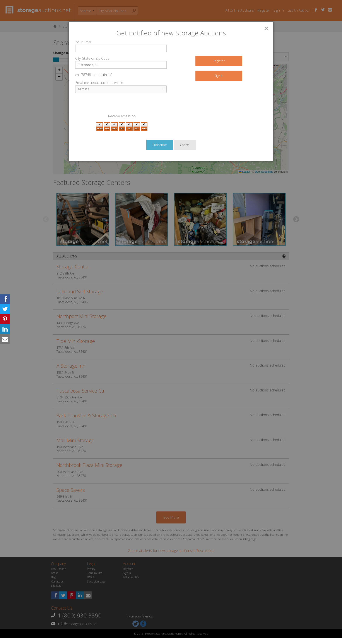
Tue (107, 126)
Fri (129, 126)
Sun (144, 126)
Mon (100, 126)
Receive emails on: (122, 116)
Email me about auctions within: (99, 82)
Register (219, 61)
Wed (114, 126)
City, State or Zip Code (92, 58)
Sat (137, 126)
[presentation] (108, 104)
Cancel (185, 145)
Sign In (218, 76)
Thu (121, 126)
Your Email (83, 42)
